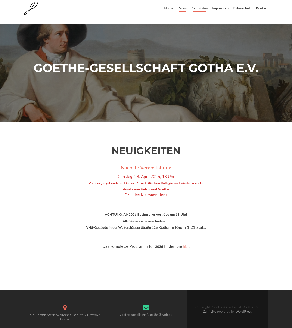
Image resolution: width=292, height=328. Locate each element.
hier (186, 246)
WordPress (243, 311)
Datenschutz (242, 8)
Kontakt (262, 8)
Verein (182, 8)
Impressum (220, 8)
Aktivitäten (199, 8)
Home (168, 8)
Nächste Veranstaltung (146, 167)
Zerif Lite (210, 311)
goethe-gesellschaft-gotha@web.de (146, 314)
